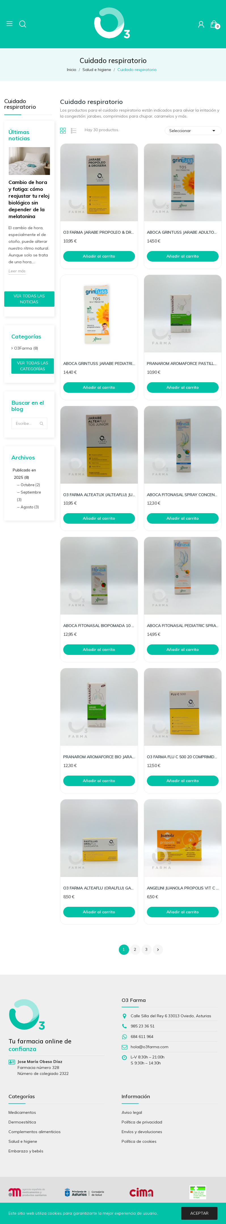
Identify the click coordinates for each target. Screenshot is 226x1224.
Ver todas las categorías (32, 365)
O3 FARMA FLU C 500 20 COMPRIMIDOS (183, 756)
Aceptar (199, 1213)
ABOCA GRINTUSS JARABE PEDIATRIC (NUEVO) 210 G (99, 363)
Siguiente (157, 949)
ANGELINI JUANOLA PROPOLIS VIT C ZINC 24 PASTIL (183, 888)
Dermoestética (22, 1122)
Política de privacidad (142, 1122)
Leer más (17, 270)
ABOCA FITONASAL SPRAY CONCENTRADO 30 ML (183, 494)
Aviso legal (132, 1112)
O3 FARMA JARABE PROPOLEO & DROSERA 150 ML (99, 232)
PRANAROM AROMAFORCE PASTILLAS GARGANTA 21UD (183, 363)
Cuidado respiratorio (20, 104)
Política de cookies (139, 1141)
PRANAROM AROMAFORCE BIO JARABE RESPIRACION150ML (99, 756)
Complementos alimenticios (35, 1131)
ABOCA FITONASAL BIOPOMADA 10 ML (99, 625)
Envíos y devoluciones (142, 1131)
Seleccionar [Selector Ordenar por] (193, 130)
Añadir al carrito (99, 256)
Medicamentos (22, 1112)
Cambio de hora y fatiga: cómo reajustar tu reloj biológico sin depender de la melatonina (29, 199)
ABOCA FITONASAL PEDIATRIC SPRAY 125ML (183, 625)
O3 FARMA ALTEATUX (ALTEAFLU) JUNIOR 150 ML (99, 494)
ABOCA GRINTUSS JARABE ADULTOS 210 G (183, 232)
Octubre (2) (30, 485)
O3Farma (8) (26, 348)
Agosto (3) (30, 507)
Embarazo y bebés (26, 1151)
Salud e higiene (23, 1141)
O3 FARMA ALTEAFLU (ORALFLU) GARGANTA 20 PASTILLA (99, 888)
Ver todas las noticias (29, 298)
